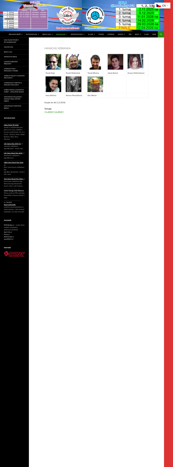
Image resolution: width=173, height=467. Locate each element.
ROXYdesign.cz (9, 225)
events (120, 34)
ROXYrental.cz (9, 237)
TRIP (129, 34)
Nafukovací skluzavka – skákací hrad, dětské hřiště (13, 99)
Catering (110, 34)
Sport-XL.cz (8, 232)
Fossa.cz (7, 234)
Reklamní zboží (15, 34)
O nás (146, 34)
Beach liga (46, 34)
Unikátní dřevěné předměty (10, 63)
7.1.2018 (48, 112)
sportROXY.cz (8, 239)
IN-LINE (90, 34)
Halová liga (60, 34)
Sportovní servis (10, 57)
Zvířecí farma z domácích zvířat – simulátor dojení (14, 91)
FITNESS (101, 34)
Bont (137, 34)
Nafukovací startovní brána (12, 107)
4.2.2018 (58, 112)
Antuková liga (31, 34)
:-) (13, 144)
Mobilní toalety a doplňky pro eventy (14, 77)
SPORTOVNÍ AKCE (77, 34)
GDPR (154, 34)
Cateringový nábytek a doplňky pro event (13, 84)
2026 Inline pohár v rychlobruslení (11, 41)
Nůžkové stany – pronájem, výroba (11, 70)
